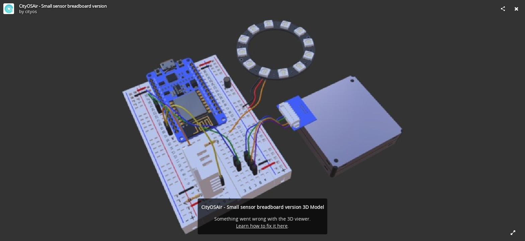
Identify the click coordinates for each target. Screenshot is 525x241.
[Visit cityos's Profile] (8, 8)
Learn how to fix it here (262, 226)
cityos (31, 11)
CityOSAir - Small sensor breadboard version (63, 6)
